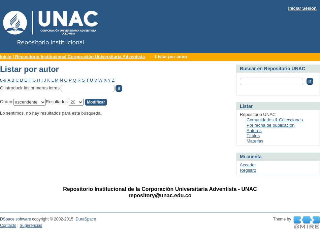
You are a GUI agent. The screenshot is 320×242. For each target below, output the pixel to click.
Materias (255, 141)
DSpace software (15, 219)
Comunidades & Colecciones (275, 119)
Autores (254, 130)
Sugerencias (31, 225)
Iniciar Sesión (302, 8)
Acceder (248, 164)
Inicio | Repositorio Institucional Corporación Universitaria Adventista (72, 56)
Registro (248, 170)
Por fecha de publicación (270, 125)
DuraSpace (85, 219)
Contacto (8, 225)
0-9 (3, 80)
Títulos (253, 135)
